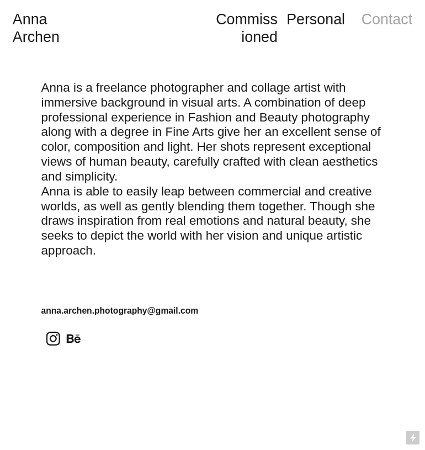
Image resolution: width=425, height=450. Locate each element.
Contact (387, 19)
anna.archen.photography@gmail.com (120, 310)
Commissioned (247, 28)
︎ (73, 339)
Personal (315, 19)
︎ (53, 339)
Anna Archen (36, 28)
